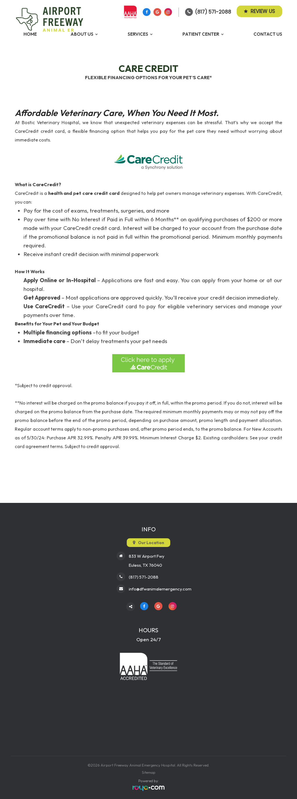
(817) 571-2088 (213, 11)
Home (30, 34)
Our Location (151, 542)
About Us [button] (81, 34)
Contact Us (267, 34)
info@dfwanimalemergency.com (160, 588)
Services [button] (138, 34)
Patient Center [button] (200, 34)
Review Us (259, 11)
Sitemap (148, 771)
